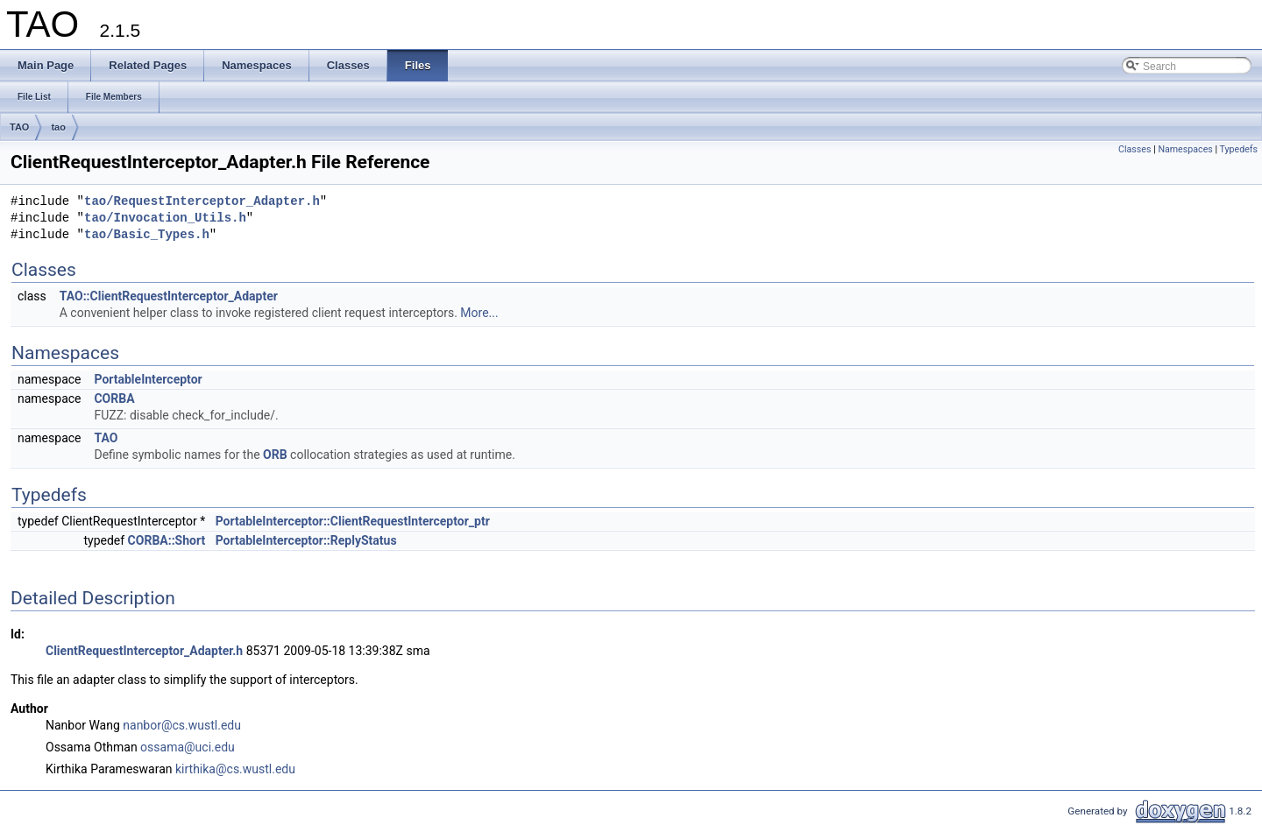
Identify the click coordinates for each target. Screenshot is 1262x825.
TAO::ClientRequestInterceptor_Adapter (169, 296)
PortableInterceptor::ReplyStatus (306, 540)
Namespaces (1185, 149)
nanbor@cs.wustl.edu (182, 725)
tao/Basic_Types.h (146, 235)
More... (479, 313)
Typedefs (1238, 149)
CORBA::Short (167, 540)
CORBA (114, 398)
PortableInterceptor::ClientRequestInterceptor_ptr (353, 521)
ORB (275, 455)
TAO (19, 127)
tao (58, 127)
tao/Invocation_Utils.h (165, 218)
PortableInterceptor (148, 379)
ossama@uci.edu (187, 747)
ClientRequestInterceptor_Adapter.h (144, 651)
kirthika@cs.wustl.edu (235, 769)
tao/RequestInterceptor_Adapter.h (202, 202)
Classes (1134, 149)
